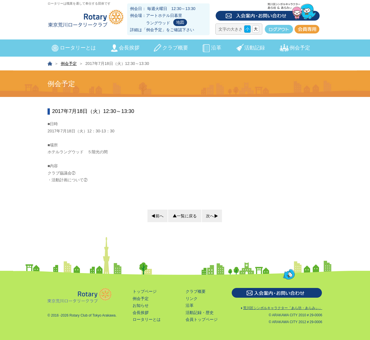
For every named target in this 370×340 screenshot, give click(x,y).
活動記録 (254, 48)
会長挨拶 (129, 48)
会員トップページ (202, 319)
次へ (210, 216)
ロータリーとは (78, 48)
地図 (180, 22)
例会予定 (154, 29)
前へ (160, 216)
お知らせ (141, 305)
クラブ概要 (175, 48)
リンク (192, 298)
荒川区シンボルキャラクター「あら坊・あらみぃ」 (281, 308)
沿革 (216, 48)
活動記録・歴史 (200, 312)
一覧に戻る (187, 216)
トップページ (145, 291)
